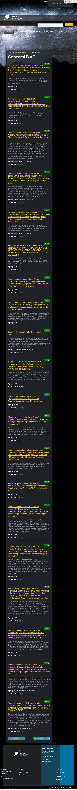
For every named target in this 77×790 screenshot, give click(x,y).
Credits (43, 787)
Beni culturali (30, 36)
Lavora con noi (25, 52)
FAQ (67, 3)
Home (8, 32)
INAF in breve (20, 32)
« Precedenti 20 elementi (16, 738)
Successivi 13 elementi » (42, 738)
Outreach (9, 36)
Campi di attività (35, 32)
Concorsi (59, 769)
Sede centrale (49, 32)
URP (61, 32)
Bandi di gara (60, 772)
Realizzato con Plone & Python (9, 788)
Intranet (19, 36)
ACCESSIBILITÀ (60, 779)
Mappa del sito (57, 3)
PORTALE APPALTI (61, 776)
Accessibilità (53, 787)
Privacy (20, 769)
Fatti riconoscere (70, 1)
